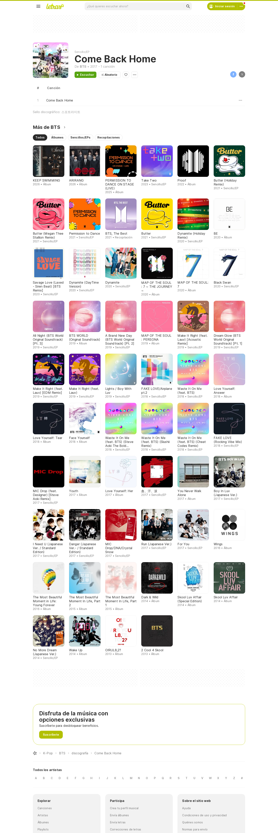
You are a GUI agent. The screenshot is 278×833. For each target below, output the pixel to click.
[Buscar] (188, 6)
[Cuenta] (241, 6)
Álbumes (43, 822)
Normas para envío (195, 829)
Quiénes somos (192, 822)
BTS (83, 66)
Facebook (233, 74)
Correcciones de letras (125, 829)
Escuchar (87, 74)
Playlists (43, 829)
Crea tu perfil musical (124, 808)
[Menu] (38, 6)
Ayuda (186, 808)
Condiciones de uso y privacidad (204, 815)
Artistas (43, 815)
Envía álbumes (119, 815)
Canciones (45, 808)
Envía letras (118, 822)
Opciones (134, 75)
